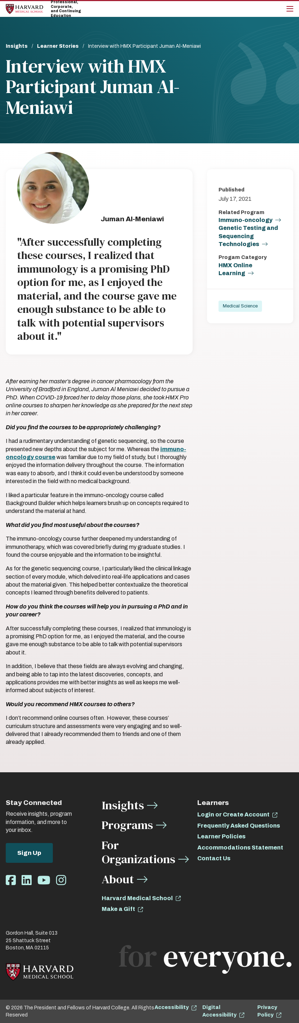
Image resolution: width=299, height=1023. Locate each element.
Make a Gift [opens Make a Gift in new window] (118, 909)
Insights (17, 46)
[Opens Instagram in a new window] (61, 880)
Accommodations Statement (240, 847)
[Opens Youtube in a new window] (43, 880)
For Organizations (138, 852)
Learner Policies (221, 836)
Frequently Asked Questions (238, 826)
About (118, 879)
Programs (127, 825)
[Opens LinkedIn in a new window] (27, 880)
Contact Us (213, 858)
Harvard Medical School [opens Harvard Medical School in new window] (137, 898)
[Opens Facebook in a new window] (11, 880)
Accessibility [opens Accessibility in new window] (172, 1007)
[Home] (24, 9)
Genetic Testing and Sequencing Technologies (248, 236)
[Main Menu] (289, 9)
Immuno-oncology (245, 220)
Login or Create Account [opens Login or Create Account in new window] (233, 814)
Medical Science (240, 307)
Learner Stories (58, 46)
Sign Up (29, 853)
